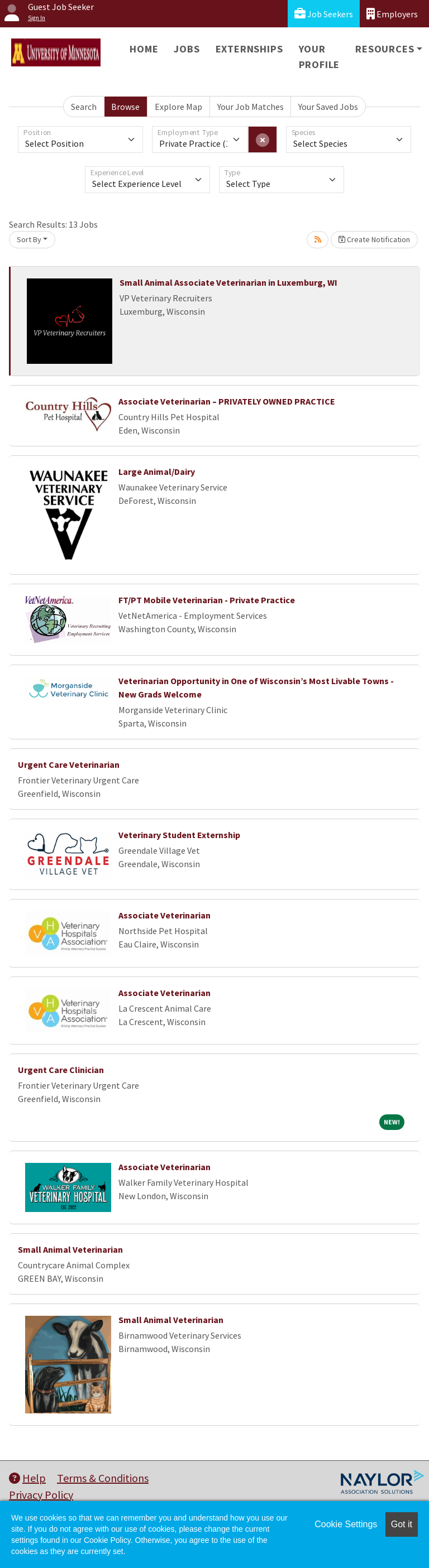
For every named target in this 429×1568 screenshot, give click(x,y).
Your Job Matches (250, 106)
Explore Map (178, 106)
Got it (401, 1524)
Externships (249, 48)
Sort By (29, 239)
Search (84, 106)
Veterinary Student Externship (179, 834)
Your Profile (319, 56)
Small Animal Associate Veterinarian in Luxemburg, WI (228, 282)
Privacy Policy (41, 1495)
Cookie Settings (345, 1524)
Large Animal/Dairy (156, 471)
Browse (125, 106)
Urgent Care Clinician (61, 1069)
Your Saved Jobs (328, 106)
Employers (392, 14)
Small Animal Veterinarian (70, 1249)
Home (144, 48)
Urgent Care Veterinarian (69, 764)
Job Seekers (323, 14)
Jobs (186, 48)
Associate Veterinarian (164, 915)
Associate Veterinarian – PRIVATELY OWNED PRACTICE (226, 401)
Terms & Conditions (103, 1478)
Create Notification (374, 239)
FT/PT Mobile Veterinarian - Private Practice (206, 599)
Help (27, 1478)
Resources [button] (384, 48)
